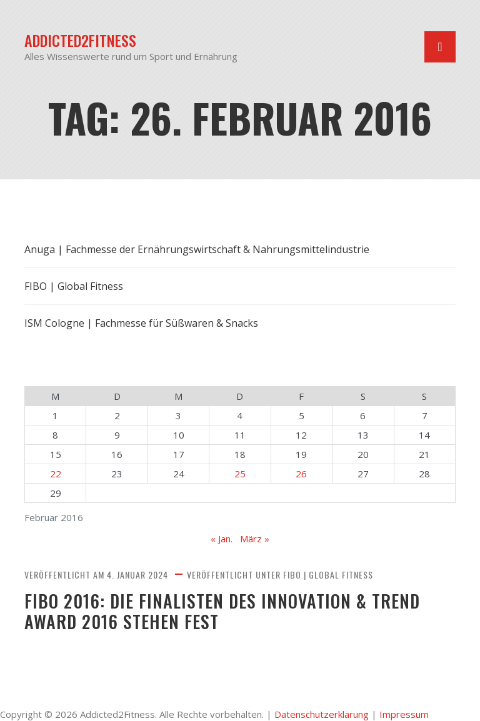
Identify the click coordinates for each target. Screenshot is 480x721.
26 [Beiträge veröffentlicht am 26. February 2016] (301, 473)
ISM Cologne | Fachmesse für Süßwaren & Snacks (141, 323)
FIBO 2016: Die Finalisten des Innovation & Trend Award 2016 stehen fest (222, 611)
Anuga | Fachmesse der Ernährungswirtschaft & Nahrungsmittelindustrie (196, 249)
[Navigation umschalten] (440, 46)
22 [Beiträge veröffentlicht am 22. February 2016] (55, 473)
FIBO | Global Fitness (328, 574)
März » (254, 538)
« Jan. (221, 538)
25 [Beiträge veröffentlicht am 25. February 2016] (240, 473)
